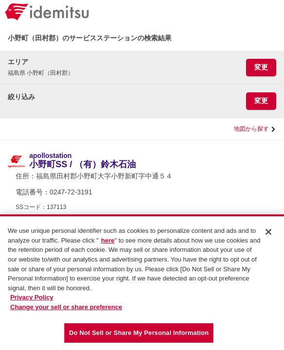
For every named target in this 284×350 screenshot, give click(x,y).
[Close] (268, 236)
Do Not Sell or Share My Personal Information (139, 337)
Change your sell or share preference (66, 311)
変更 (261, 67)
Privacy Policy (31, 301)
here (107, 244)
